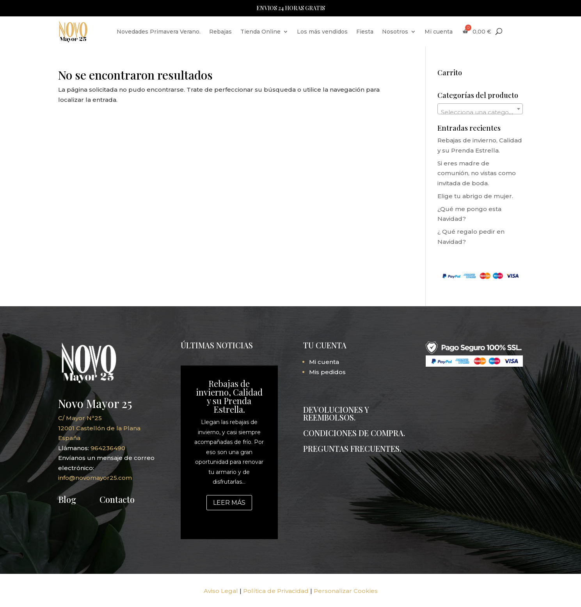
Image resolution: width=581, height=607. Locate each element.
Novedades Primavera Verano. (159, 31)
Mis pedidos (327, 372)
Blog (67, 499)
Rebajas (220, 31)
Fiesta (364, 31)
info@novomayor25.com (95, 477)
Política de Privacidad (276, 591)
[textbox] (480, 112)
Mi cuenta (439, 31)
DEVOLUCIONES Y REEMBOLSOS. (336, 413)
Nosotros (395, 31)
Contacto (117, 499)
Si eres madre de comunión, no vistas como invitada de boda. (476, 173)
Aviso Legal (221, 591)
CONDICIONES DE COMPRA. (354, 433)
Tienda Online (260, 31)
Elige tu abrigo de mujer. (475, 196)
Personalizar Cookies (346, 591)
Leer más (229, 502)
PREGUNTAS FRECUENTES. (352, 448)
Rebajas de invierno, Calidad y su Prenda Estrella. (229, 396)
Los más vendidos (322, 31)
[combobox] (480, 108)
